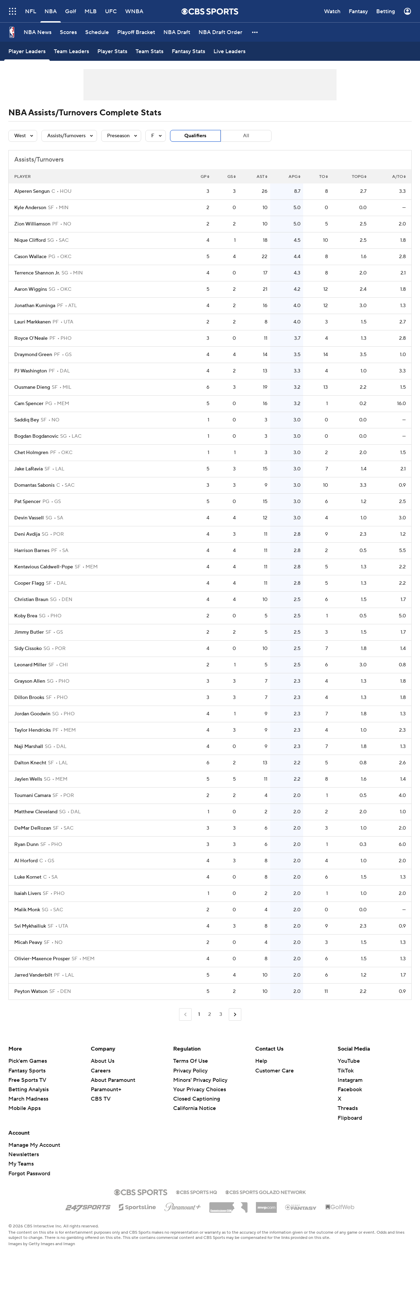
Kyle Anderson (30, 208)
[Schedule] (97, 32)
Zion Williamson (32, 224)
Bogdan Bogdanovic (36, 436)
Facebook (350, 1089)
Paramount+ (106, 1089)
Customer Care (274, 1070)
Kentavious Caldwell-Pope (43, 567)
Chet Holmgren (31, 453)
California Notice (194, 1108)
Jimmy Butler (29, 632)
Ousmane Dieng (32, 387)
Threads (348, 1108)
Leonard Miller (30, 665)
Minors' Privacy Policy (200, 1080)
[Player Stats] (112, 51)
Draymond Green (33, 355)
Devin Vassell (29, 518)
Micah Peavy (28, 942)
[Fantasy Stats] (188, 51)
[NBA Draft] (176, 32)
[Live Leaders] (229, 51)
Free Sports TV (27, 1080)
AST (262, 176)
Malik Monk (27, 910)
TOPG (359, 176)
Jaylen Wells (28, 779)
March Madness (28, 1098)
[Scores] (68, 32)
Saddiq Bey (26, 420)
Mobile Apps (24, 1108)
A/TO (399, 176)
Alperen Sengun (32, 191)
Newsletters (23, 1154)
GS (231, 176)
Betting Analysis (28, 1089)
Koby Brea (25, 616)
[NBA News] (37, 32)
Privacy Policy (190, 1070)
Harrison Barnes (31, 551)
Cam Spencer (28, 404)
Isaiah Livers (27, 893)
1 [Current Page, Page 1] (199, 1014)
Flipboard (350, 1118)
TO (323, 176)
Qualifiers (195, 136)
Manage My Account (34, 1145)
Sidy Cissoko (28, 649)
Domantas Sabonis (34, 485)
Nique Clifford (30, 240)
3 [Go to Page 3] (220, 1014)
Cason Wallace (30, 257)
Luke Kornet (27, 877)
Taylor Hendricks (32, 730)
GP (205, 176)
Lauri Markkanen (32, 322)
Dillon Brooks (29, 697)
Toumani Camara (32, 795)
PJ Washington (30, 371)
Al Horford (26, 861)
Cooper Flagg (29, 583)
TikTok (346, 1070)
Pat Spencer (27, 502)
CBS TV (101, 1098)
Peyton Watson (31, 991)
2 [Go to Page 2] (209, 1014)
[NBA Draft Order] (220, 32)
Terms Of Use (190, 1061)
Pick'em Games (27, 1061)
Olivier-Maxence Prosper (42, 959)
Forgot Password (29, 1173)
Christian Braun (31, 600)
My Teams (21, 1163)
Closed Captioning (196, 1098)
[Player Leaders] (27, 51)
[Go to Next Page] (235, 1014)
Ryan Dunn (26, 844)
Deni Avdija (27, 534)
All (246, 136)
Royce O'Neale (31, 338)
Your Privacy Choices (199, 1089)
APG (294, 176)
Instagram (350, 1080)
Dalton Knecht (30, 763)
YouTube (349, 1061)
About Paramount (113, 1080)
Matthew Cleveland (35, 812)
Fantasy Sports (27, 1070)
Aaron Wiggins (30, 289)
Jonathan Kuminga (34, 306)
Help (261, 1061)
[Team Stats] (149, 51)
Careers (101, 1070)
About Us (102, 1061)
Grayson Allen (29, 681)
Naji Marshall (28, 746)
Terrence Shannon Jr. (37, 273)
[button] (255, 32)
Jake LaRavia (28, 469)
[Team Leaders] (71, 51)
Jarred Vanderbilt (33, 975)
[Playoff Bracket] (136, 32)
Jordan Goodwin (32, 714)
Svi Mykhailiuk (30, 926)
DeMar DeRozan (32, 828)
